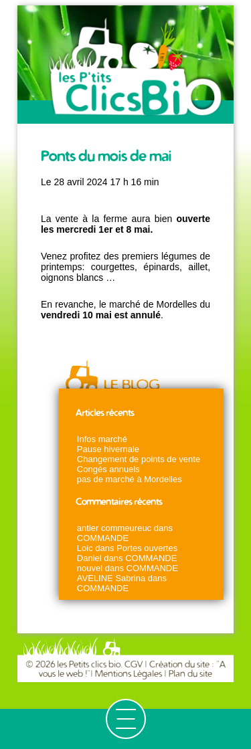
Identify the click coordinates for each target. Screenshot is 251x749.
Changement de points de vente (138, 459)
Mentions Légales (128, 674)
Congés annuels (108, 469)
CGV (134, 664)
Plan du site (190, 674)
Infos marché (102, 439)
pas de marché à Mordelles (129, 479)
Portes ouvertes (146, 548)
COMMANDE (103, 538)
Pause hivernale (108, 449)
